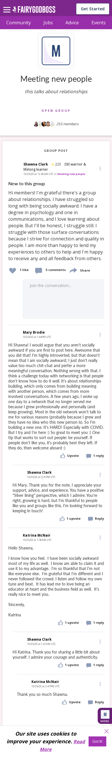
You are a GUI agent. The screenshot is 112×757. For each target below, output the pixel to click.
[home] (33, 11)
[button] (99, 168)
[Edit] (99, 168)
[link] (56, 221)
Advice (72, 22)
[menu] (7, 5)
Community (18, 22)
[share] (73, 269)
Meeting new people (71, 174)
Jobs (48, 22)
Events (98, 22)
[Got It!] (97, 741)
